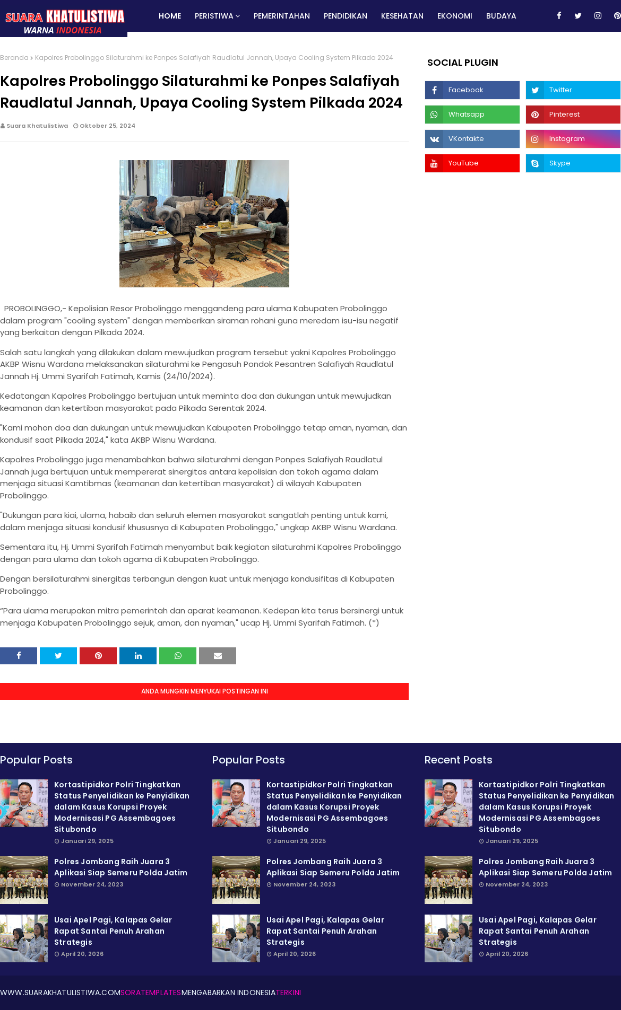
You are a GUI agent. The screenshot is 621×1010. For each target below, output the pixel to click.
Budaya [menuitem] (501, 16)
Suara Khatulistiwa (37, 125)
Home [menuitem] (170, 16)
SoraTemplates (151, 992)
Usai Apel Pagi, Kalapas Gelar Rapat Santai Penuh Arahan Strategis (113, 931)
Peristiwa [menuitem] (214, 16)
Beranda (14, 57)
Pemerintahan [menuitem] (282, 16)
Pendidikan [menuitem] (345, 16)
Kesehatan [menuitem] (402, 16)
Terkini (288, 992)
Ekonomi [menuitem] (454, 16)
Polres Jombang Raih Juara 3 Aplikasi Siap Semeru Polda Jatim (120, 867)
